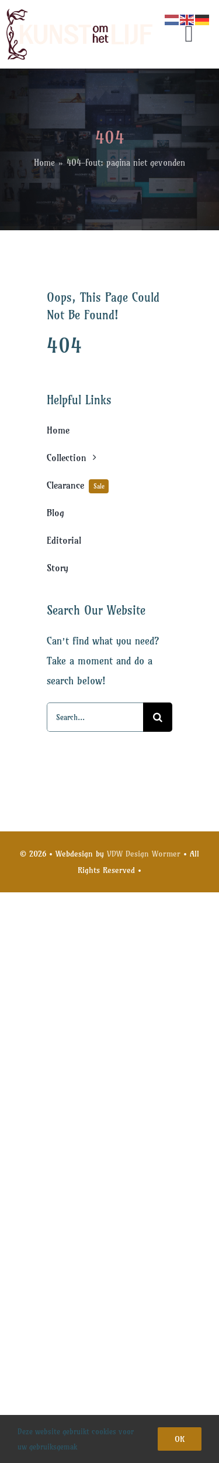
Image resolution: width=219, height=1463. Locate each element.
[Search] (157, 717)
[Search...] (95, 717)
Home (44, 162)
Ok (180, 1439)
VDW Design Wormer (143, 853)
